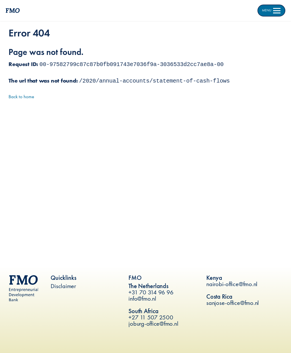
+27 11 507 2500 (150, 317)
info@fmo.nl (142, 298)
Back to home (21, 96)
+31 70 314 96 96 (150, 292)
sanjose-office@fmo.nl (232, 303)
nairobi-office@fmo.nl (231, 284)
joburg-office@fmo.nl (153, 323)
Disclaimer (63, 286)
